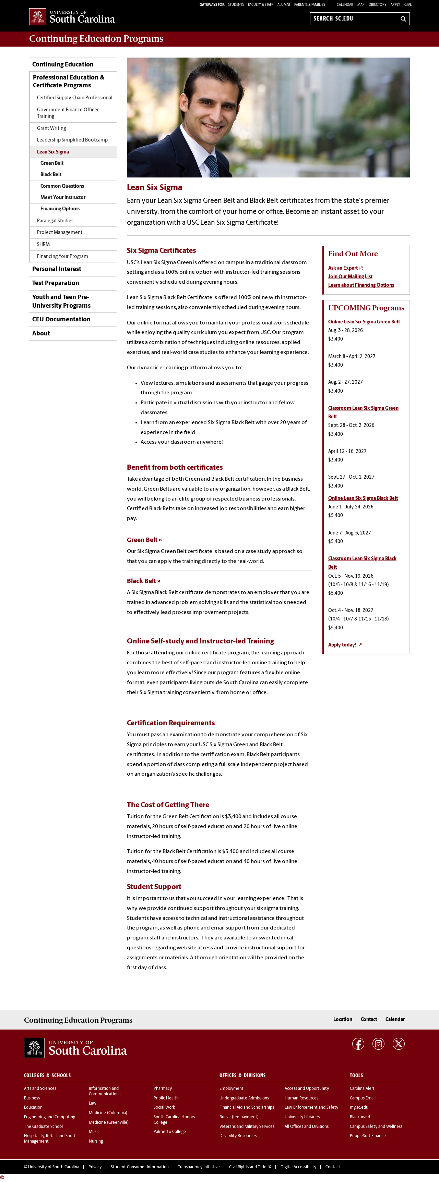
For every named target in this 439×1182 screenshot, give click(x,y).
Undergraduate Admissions (244, 1098)
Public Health (166, 1098)
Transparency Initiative (199, 1167)
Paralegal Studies (55, 221)
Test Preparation (55, 283)
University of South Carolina (53, 1167)
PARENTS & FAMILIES (309, 5)
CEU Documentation (61, 320)
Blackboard (360, 1117)
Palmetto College (170, 1132)
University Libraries (302, 1117)
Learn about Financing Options (361, 285)
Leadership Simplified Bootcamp (72, 140)
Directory (378, 5)
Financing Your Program (62, 257)
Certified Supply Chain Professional (74, 98)
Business (32, 1098)
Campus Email (363, 1098)
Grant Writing (51, 128)
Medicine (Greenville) (109, 1123)
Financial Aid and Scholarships (247, 1108)
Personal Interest (56, 269)
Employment (232, 1089)
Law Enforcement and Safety (311, 1108)
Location (342, 1019)
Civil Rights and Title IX (250, 1167)
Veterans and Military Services (247, 1127)
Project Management (59, 233)
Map (361, 5)
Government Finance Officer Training (68, 113)
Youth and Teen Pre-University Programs (61, 301)
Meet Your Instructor (62, 198)
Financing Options (60, 209)
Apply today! (342, 645)
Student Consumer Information (140, 1167)
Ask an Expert (343, 268)
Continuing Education (63, 65)
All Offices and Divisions (307, 1127)
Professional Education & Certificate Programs (68, 81)
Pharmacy (163, 1089)
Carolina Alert (362, 1089)
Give (408, 5)
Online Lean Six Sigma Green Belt (364, 322)
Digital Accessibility (298, 1167)
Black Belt (50, 175)
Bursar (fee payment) (239, 1117)
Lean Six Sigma (53, 152)
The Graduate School (43, 1127)
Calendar (345, 5)
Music (94, 1132)
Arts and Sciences (40, 1089)
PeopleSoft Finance (368, 1136)
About (41, 334)
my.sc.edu (359, 1108)
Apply (395, 5)
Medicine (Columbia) (108, 1113)
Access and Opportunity (307, 1089)
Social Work (164, 1108)
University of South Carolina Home (72, 17)
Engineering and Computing (49, 1117)
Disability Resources (238, 1136)
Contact (369, 1019)
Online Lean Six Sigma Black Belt (363, 498)
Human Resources (301, 1098)
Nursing (96, 1142)
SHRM (43, 245)
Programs (96, 39)
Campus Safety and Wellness (376, 1127)
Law (92, 1103)
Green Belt (51, 163)
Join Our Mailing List (350, 277)
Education (33, 1108)
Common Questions (62, 186)
